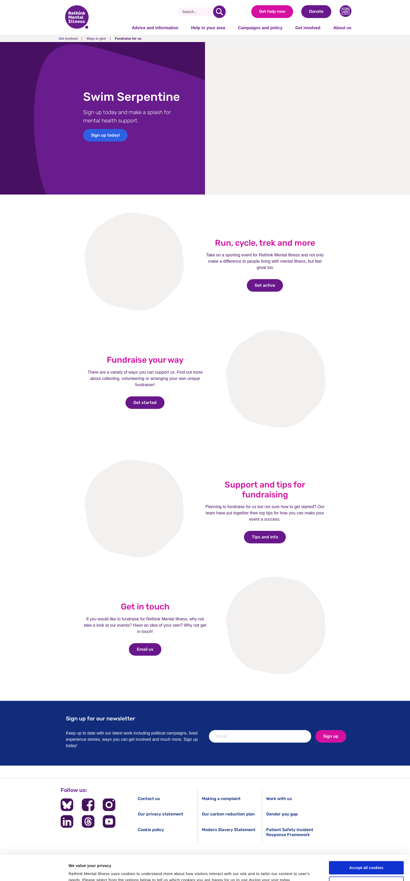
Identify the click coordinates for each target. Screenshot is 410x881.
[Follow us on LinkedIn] (66, 821)
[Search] (197, 12)
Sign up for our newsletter (100, 718)
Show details (81, 870)
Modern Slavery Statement (228, 829)
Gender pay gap (282, 814)
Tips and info (269, 537)
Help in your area (208, 28)
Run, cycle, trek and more (265, 243)
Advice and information (155, 28)
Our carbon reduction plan (228, 814)
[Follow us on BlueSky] (66, 804)
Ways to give (96, 38)
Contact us (149, 798)
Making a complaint (221, 798)
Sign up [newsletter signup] (330, 736)
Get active (269, 285)
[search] (219, 11)
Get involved (307, 28)
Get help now (272, 11)
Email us (149, 649)
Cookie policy (151, 829)
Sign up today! (105, 135)
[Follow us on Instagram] (109, 804)
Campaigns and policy (260, 28)
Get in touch (145, 607)
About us (342, 28)
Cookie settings (366, 859)
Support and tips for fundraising (265, 490)
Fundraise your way (145, 360)
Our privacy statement (160, 814)
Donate (316, 11)
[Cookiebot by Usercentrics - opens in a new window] (34, 871)
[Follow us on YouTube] (109, 821)
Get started (148, 402)
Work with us (279, 798)
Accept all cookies (366, 844)
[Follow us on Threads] (88, 821)
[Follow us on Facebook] (88, 804)
